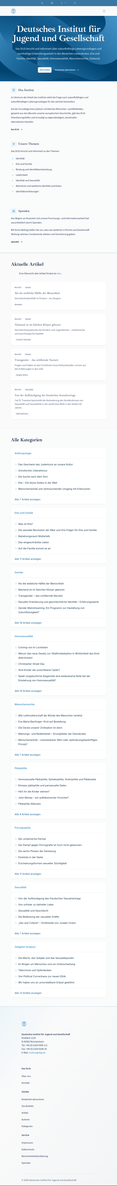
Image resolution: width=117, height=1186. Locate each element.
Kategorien (27, 1126)
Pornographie (23, 827)
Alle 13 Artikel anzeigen (28, 992)
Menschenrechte (25, 704)
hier (59, 273)
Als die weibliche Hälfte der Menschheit (37, 293)
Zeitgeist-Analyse (25, 946)
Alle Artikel (45, 69)
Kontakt (26, 1083)
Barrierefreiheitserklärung (35, 1156)
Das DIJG (17, 129)
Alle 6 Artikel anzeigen (28, 814)
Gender (28, 287)
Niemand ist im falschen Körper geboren (38, 324)
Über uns (26, 1076)
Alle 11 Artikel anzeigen (28, 558)
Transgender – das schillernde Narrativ (37, 360)
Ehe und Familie (24, 512)
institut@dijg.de (37, 1052)
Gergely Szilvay (22, 375)
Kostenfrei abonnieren (67, 69)
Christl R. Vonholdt (23, 339)
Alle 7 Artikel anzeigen (28, 499)
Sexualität (29, 389)
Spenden (17, 241)
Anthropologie (23, 453)
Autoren (26, 1119)
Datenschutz (28, 1149)
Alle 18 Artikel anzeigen (28, 622)
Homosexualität (24, 636)
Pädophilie (21, 768)
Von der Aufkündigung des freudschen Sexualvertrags (45, 395)
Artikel (25, 1113)
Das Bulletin (28, 1106)
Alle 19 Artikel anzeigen (28, 690)
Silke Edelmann (22, 413)
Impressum (27, 1142)
